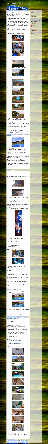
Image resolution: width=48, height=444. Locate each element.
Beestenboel (9, 135)
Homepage (18, 440)
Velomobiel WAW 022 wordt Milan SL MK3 (18, 3)
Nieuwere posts (9, 440)
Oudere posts (27, 440)
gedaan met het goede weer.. (11, 12)
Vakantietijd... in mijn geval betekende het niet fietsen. (15, 171)
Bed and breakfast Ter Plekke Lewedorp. (13, 318)
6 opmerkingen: (16, 132)
